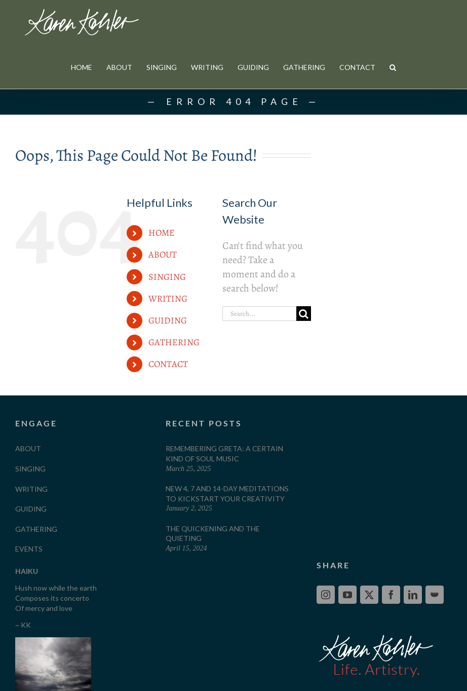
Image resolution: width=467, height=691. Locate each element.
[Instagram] (326, 638)
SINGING (167, 320)
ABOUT (162, 298)
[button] (392, 67)
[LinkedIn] (413, 638)
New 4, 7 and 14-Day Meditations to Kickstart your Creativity (227, 536)
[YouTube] (347, 638)
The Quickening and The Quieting (213, 576)
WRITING (167, 342)
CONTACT (168, 407)
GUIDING (167, 363)
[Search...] (259, 356)
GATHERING (174, 385)
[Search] (303, 356)
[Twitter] (369, 638)
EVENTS (29, 592)
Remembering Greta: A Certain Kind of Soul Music (224, 496)
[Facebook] (391, 638)
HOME (161, 276)
